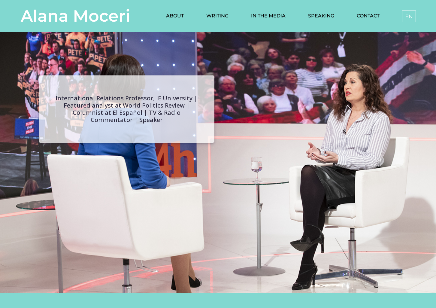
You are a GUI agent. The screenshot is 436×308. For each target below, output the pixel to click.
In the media (268, 16)
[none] (408, 16)
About (175, 16)
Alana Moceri (75, 16)
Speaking (321, 16)
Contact (368, 16)
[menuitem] (409, 16)
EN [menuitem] (409, 16)
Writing (217, 16)
